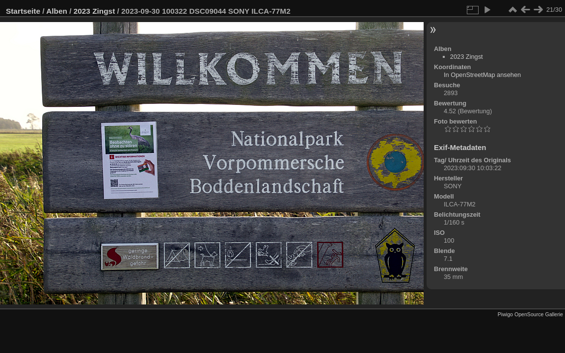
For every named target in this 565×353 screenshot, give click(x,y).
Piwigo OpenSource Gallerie (530, 314)
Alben (56, 11)
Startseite (23, 11)
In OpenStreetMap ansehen (482, 74)
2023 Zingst (94, 11)
